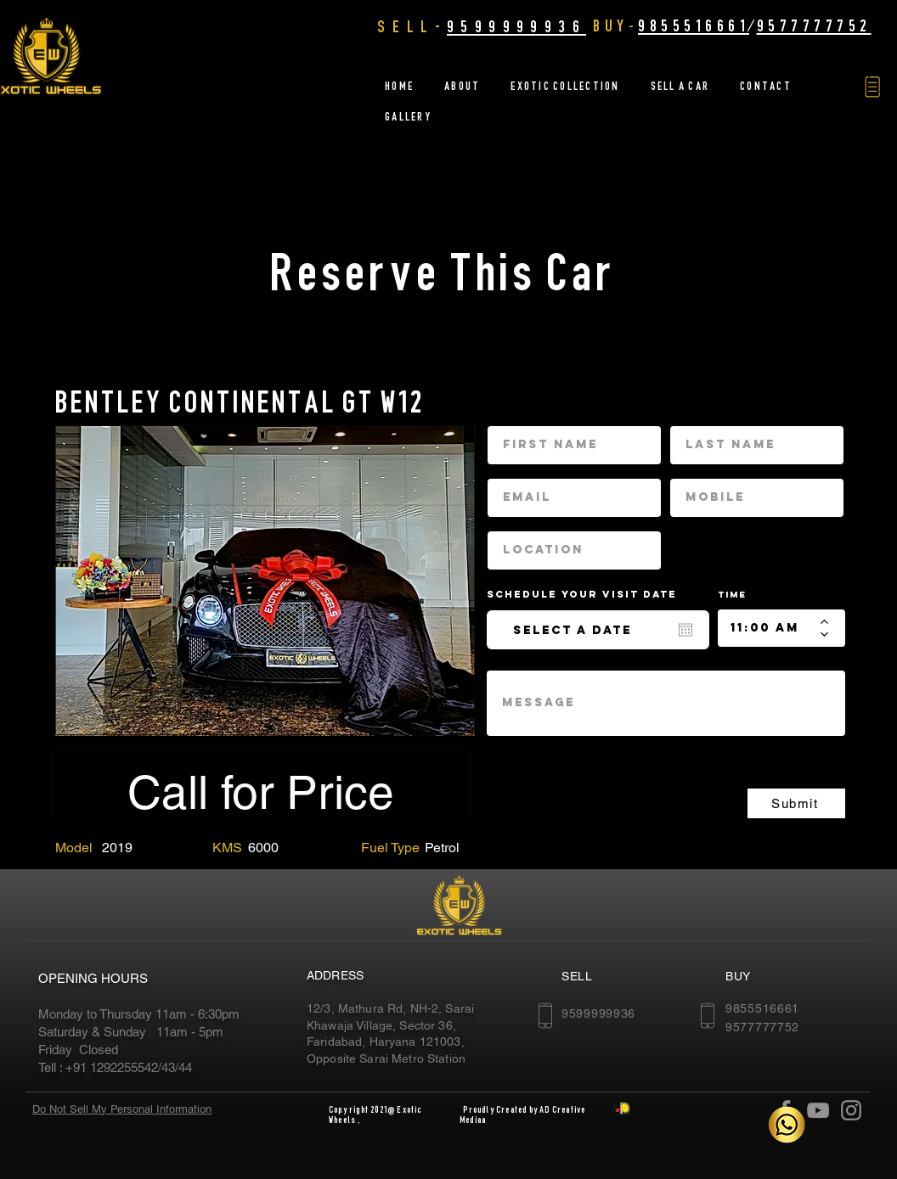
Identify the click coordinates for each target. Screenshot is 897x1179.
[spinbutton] (769, 628)
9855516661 (693, 25)
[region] (265, 580)
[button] (872, 87)
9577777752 (814, 25)
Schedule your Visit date (592, 594)
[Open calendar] (685, 630)
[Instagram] (851, 1110)
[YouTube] (818, 1110)
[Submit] (796, 803)
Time (732, 594)
